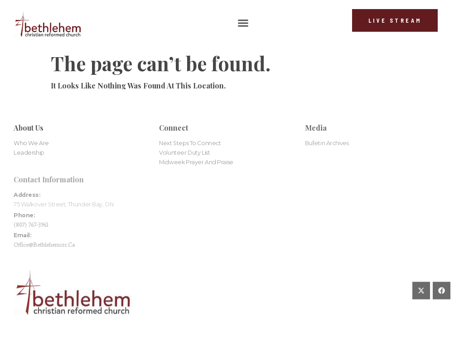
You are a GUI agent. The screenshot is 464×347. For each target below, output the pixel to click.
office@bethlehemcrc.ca (44, 244)
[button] (242, 23)
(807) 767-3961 (31, 224)
